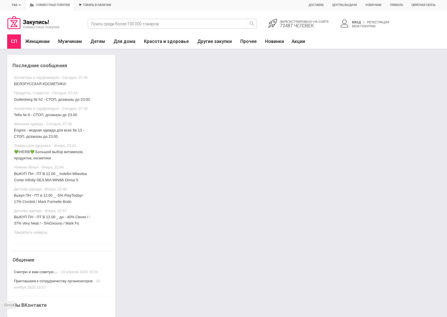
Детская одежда (28, 189)
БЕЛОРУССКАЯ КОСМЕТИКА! (40, 84)
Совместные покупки (50, 5)
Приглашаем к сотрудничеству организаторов (54, 281)
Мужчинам (70, 41)
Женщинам (37, 41)
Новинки (274, 41)
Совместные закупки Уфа (33, 27)
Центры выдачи (344, 5)
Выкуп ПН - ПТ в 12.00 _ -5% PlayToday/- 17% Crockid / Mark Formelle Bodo (49, 198)
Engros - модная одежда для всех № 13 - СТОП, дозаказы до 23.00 (49, 133)
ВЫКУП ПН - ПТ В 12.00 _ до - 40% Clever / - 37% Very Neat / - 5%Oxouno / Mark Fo (52, 220)
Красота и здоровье (166, 41)
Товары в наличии (95, 5)
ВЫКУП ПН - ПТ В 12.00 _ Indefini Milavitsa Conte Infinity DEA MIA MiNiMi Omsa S (50, 177)
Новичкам (373, 5)
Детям (97, 41)
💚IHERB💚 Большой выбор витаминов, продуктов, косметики (49, 155)
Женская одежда (28, 124)
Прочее (248, 41)
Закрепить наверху (30, 232)
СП (14, 41)
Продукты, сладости (31, 93)
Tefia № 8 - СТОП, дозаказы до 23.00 (45, 115)
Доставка (316, 5)
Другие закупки (214, 41)
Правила (396, 5)
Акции (298, 41)
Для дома (124, 41)
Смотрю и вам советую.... (36, 272)
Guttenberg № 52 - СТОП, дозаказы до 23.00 (52, 99)
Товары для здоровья (32, 145)
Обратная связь (423, 5)
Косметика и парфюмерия (36, 77)
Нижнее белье (26, 167)
